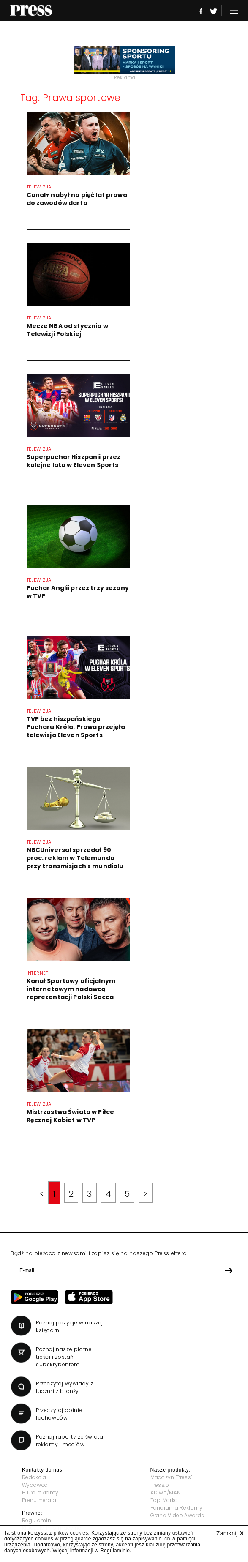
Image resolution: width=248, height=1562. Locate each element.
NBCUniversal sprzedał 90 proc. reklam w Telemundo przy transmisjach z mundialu (75, 858)
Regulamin (36, 1520)
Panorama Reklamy (176, 1507)
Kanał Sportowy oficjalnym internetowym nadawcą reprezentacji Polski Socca (71, 989)
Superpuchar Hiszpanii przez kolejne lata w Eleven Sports (74, 461)
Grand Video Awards (177, 1515)
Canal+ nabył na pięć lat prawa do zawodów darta (77, 199)
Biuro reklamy (40, 1492)
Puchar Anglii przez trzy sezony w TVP (78, 592)
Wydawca (35, 1484)
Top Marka (164, 1500)
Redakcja (34, 1477)
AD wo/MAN (165, 1492)
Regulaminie (115, 1551)
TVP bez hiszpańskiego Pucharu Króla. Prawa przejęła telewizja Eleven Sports (76, 727)
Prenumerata (39, 1500)
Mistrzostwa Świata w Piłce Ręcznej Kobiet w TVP (70, 1116)
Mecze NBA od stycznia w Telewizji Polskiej (67, 330)
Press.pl (160, 1484)
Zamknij (230, 1533)
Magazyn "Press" (171, 1477)
